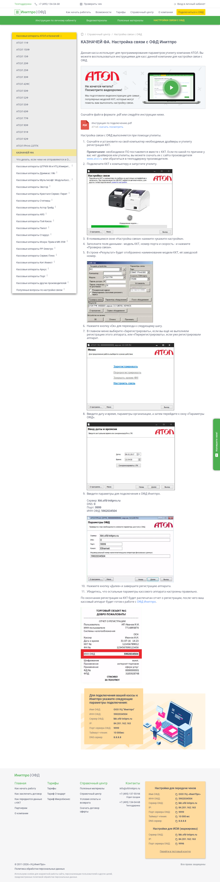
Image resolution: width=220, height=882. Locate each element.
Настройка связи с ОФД (128, 34)
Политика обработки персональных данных (40, 868)
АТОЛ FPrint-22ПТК (27, 145)
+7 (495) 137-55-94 (129, 793)
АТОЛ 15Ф (22, 56)
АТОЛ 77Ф (22, 118)
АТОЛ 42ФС (23, 84)
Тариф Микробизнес (58, 799)
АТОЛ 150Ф (23, 49)
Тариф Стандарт (56, 793)
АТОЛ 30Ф (22, 77)
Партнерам (21, 808)
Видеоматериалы (96, 20)
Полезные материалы (130, 20)
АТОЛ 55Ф (22, 104)
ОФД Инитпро (146, 602)
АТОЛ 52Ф (22, 97)
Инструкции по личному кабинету (56, 20)
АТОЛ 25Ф (22, 70)
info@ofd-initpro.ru (130, 788)
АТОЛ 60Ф (22, 111)
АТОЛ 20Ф (22, 63)
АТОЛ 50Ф (22, 90)
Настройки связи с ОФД (169, 20)
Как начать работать (78, 12)
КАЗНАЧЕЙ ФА (25, 152)
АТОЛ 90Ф (22, 125)
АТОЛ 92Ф (22, 138)
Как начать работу (25, 788)
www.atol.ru (94, 159)
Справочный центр (142, 12)
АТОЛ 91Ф (22, 132)
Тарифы (121, 12)
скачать (103, 126)
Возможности (103, 12)
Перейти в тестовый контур (175, 851)
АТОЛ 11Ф (22, 42)
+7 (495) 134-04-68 (129, 802)
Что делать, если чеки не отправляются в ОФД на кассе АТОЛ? (46, 159)
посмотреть (116, 126)
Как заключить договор (28, 793)
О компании (165, 12)
